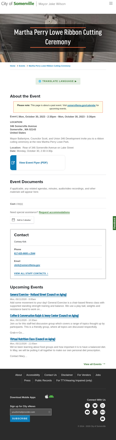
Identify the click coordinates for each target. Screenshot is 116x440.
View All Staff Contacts (30, 273)
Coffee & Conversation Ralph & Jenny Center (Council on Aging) (44, 316)
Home (12, 66)
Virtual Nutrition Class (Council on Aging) (32, 339)
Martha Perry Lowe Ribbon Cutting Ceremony (49, 66)
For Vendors (84, 375)
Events (22, 66)
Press (27, 380)
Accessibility (33, 375)
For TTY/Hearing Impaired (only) (74, 380)
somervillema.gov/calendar (81, 105)
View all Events (93, 364)
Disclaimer (67, 375)
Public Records (43, 380)
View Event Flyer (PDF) (33, 162)
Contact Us (50, 375)
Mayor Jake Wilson (52, 3)
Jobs (98, 375)
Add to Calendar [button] (24, 220)
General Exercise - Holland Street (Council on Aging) (38, 295)
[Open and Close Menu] (111, 3)
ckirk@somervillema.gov (27, 265)
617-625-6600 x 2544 (24, 253)
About (18, 375)
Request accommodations (54, 212)
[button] (58, 81)
